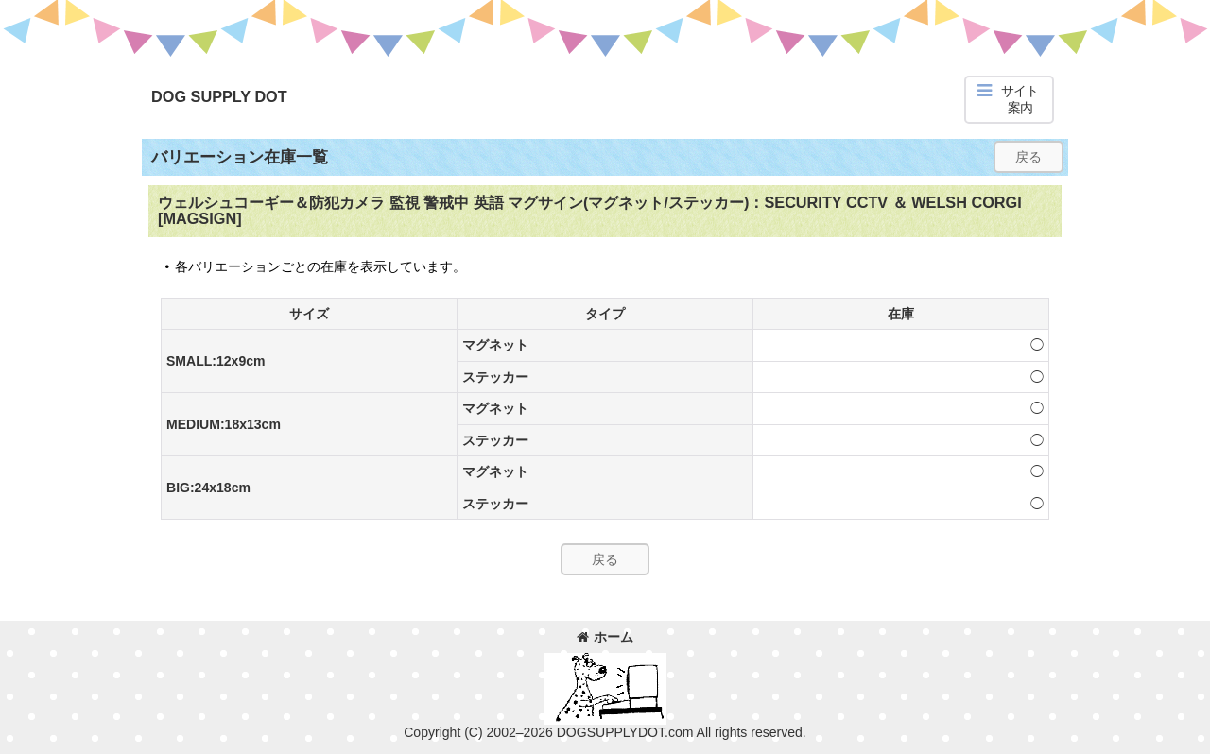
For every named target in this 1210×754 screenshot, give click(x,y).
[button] (1009, 100)
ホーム (605, 636)
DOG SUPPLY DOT (219, 96)
